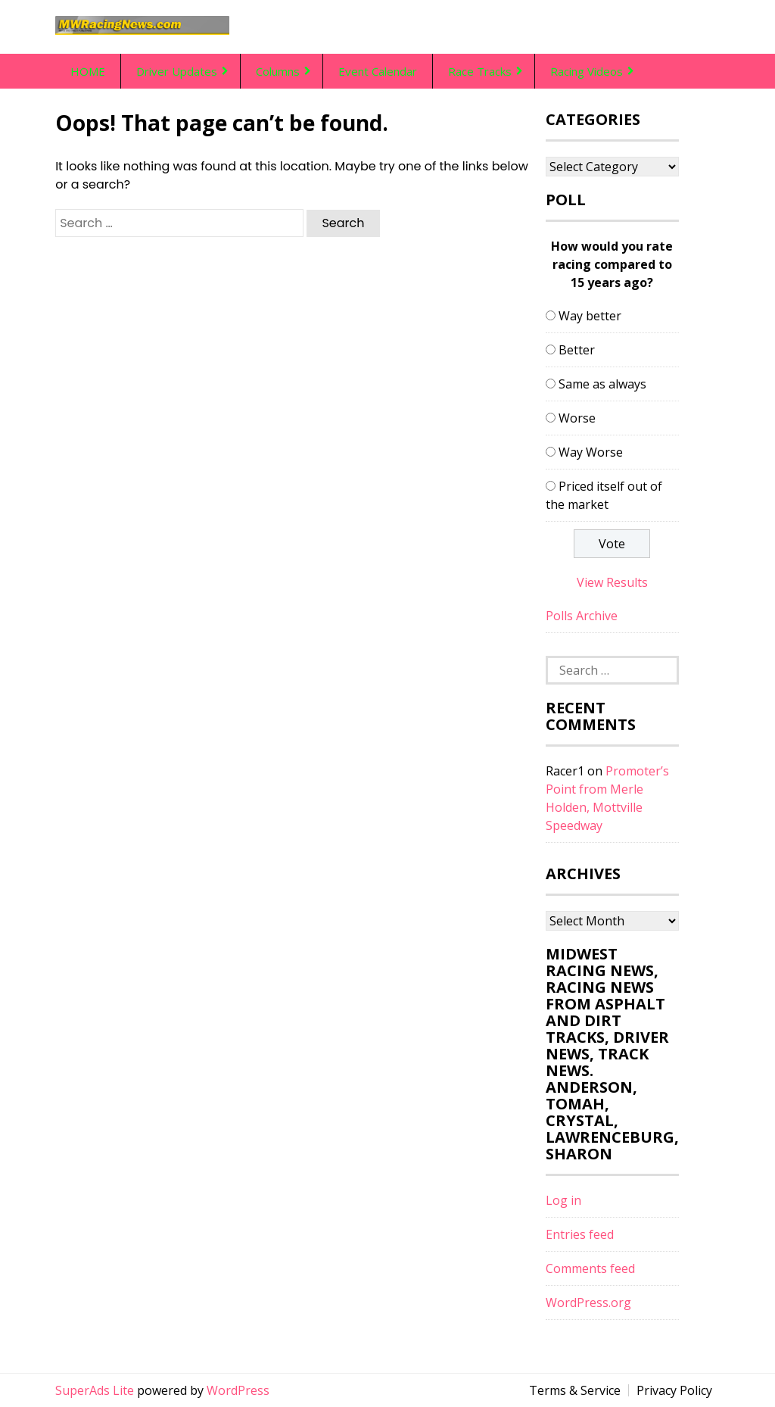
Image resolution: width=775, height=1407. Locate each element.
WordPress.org (588, 1302)
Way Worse (591, 452)
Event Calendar (377, 71)
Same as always (602, 384)
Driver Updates (176, 71)
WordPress (238, 1390)
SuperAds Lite (94, 1390)
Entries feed (580, 1234)
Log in (563, 1200)
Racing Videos (586, 71)
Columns (278, 71)
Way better (590, 315)
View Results (612, 582)
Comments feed (590, 1268)
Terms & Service (575, 1390)
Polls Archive (582, 615)
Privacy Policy (674, 1390)
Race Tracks (480, 71)
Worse (577, 418)
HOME (87, 71)
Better (577, 350)
